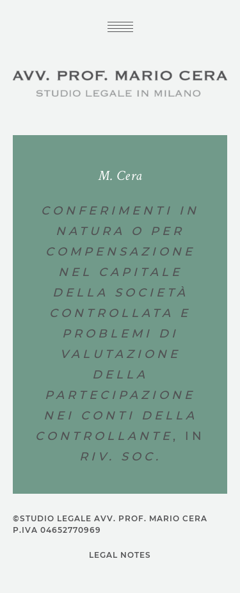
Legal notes (120, 555)
